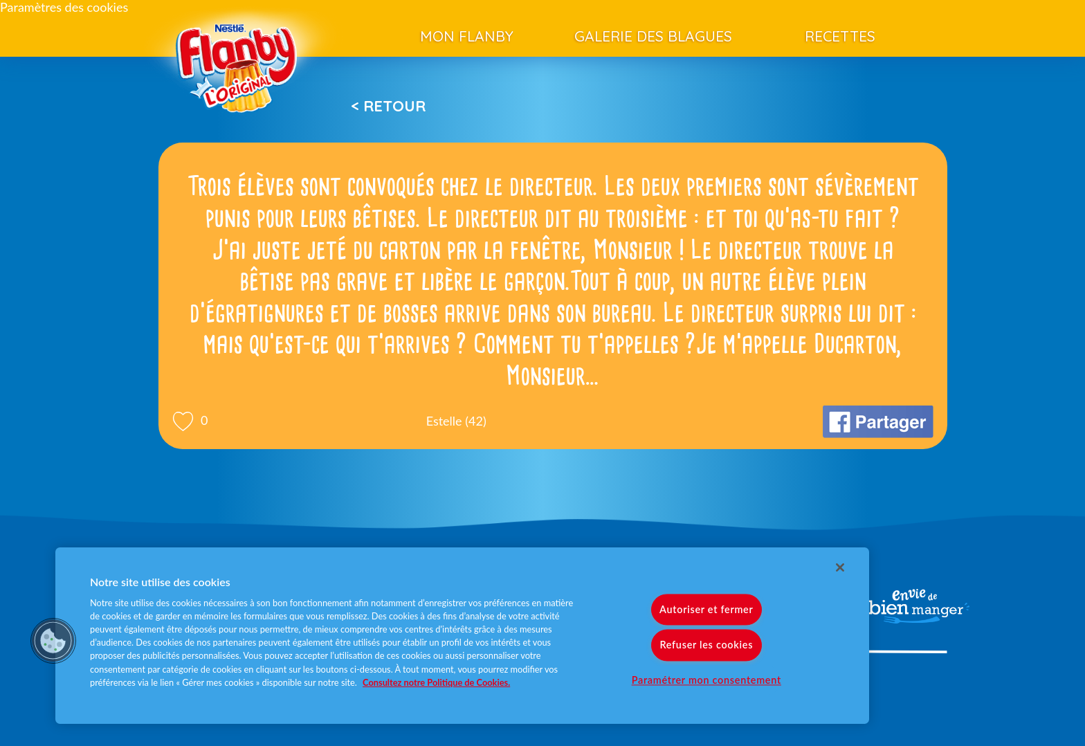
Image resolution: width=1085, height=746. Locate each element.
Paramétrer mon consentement (706, 680)
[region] (462, 635)
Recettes (840, 36)
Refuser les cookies (706, 645)
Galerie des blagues (653, 36)
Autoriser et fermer (706, 610)
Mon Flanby (466, 36)
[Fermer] (840, 567)
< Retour (388, 106)
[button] (53, 641)
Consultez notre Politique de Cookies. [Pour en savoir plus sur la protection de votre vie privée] (436, 682)
